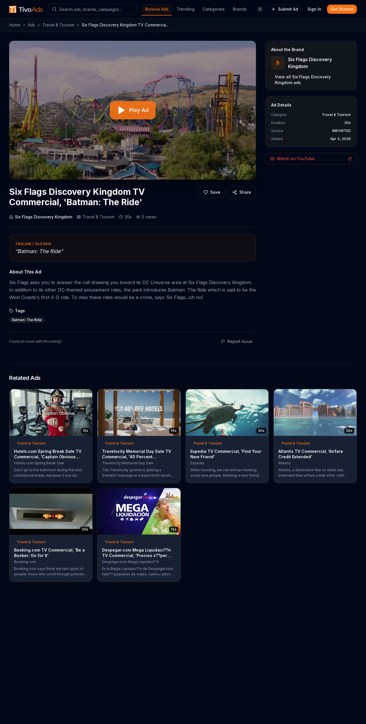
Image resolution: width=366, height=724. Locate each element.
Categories (214, 9)
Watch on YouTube (311, 158)
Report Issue (237, 341)
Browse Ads (157, 9)
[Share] (242, 192)
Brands (240, 9)
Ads (31, 24)
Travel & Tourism (58, 24)
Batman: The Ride (27, 320)
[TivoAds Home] (26, 9)
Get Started (341, 9)
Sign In (314, 9)
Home (14, 24)
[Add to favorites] (212, 192)
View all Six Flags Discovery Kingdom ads (303, 79)
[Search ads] (92, 9)
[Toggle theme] (260, 9)
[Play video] (133, 110)
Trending (186, 9)
